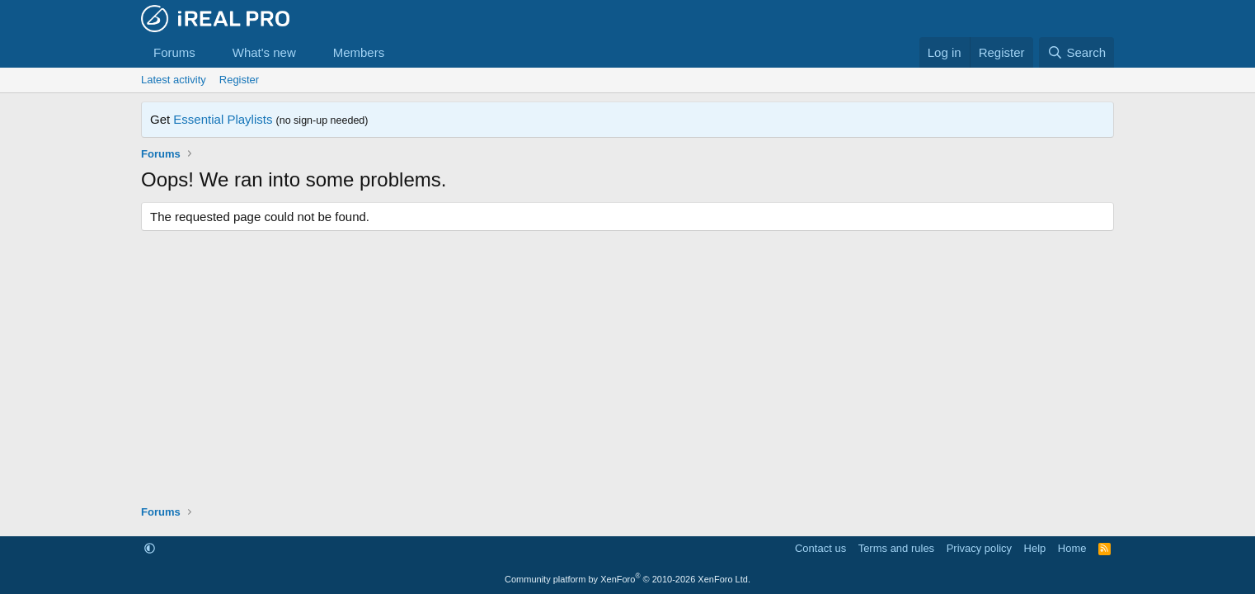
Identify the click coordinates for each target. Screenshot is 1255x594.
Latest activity (173, 79)
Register (239, 79)
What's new (264, 52)
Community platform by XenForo (627, 579)
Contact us (820, 548)
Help (1035, 548)
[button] (208, 52)
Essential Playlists (222, 119)
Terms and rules (896, 548)
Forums (174, 52)
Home (1072, 548)
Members (359, 52)
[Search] (1076, 52)
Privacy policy (979, 548)
